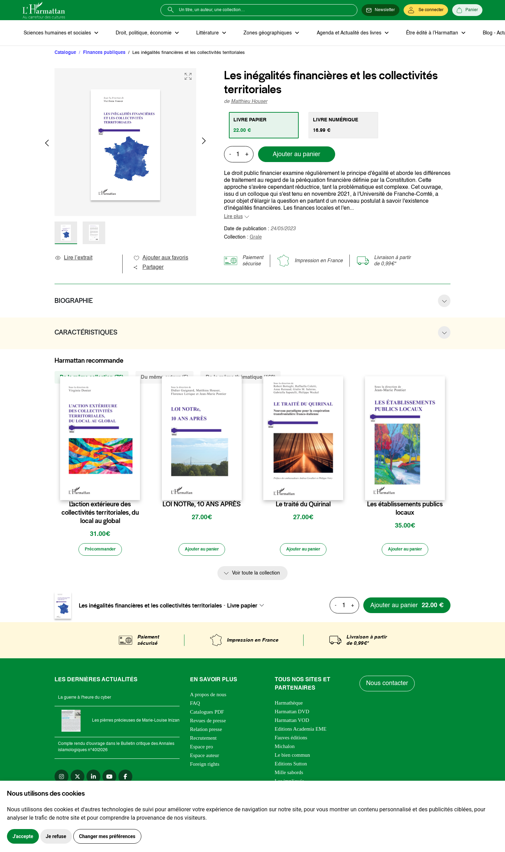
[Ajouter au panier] (202, 551)
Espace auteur (204, 757)
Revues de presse (208, 722)
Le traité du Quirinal (303, 505)
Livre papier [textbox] (242, 607)
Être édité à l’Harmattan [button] (421, 33)
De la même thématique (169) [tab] (240, 378)
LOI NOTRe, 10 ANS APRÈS (202, 505)
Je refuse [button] (56, 836)
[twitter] (77, 779)
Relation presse (206, 731)
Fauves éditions (291, 739)
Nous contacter (388, 686)
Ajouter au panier (296, 155)
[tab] (265, 126)
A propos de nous (208, 696)
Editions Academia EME (300, 731)
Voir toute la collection (256, 575)
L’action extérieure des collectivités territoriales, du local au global (100, 513)
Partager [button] (148, 268)
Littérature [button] (203, 33)
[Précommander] (100, 551)
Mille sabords (289, 774)
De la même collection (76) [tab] (91, 378)
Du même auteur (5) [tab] (164, 378)
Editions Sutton (291, 766)
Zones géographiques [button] (261, 33)
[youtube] (109, 779)
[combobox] (247, 607)
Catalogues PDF (207, 714)
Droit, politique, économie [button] (141, 33)
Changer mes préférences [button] (107, 836)
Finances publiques (104, 53)
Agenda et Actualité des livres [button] (340, 33)
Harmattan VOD (292, 722)
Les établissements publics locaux (405, 509)
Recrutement (203, 740)
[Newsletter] (380, 10)
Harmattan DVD (292, 713)
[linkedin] (93, 779)
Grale (256, 238)
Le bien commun (292, 757)
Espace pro (201, 748)
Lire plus (233, 217)
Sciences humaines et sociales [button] (57, 33)
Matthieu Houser (249, 102)
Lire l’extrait (73, 259)
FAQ (195, 705)
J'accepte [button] (23, 836)
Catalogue (65, 53)
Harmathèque (289, 705)
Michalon (285, 748)
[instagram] (61, 779)
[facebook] (125, 779)
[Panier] (467, 10)
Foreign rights (205, 766)
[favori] (135, 491)
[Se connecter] (426, 10)
